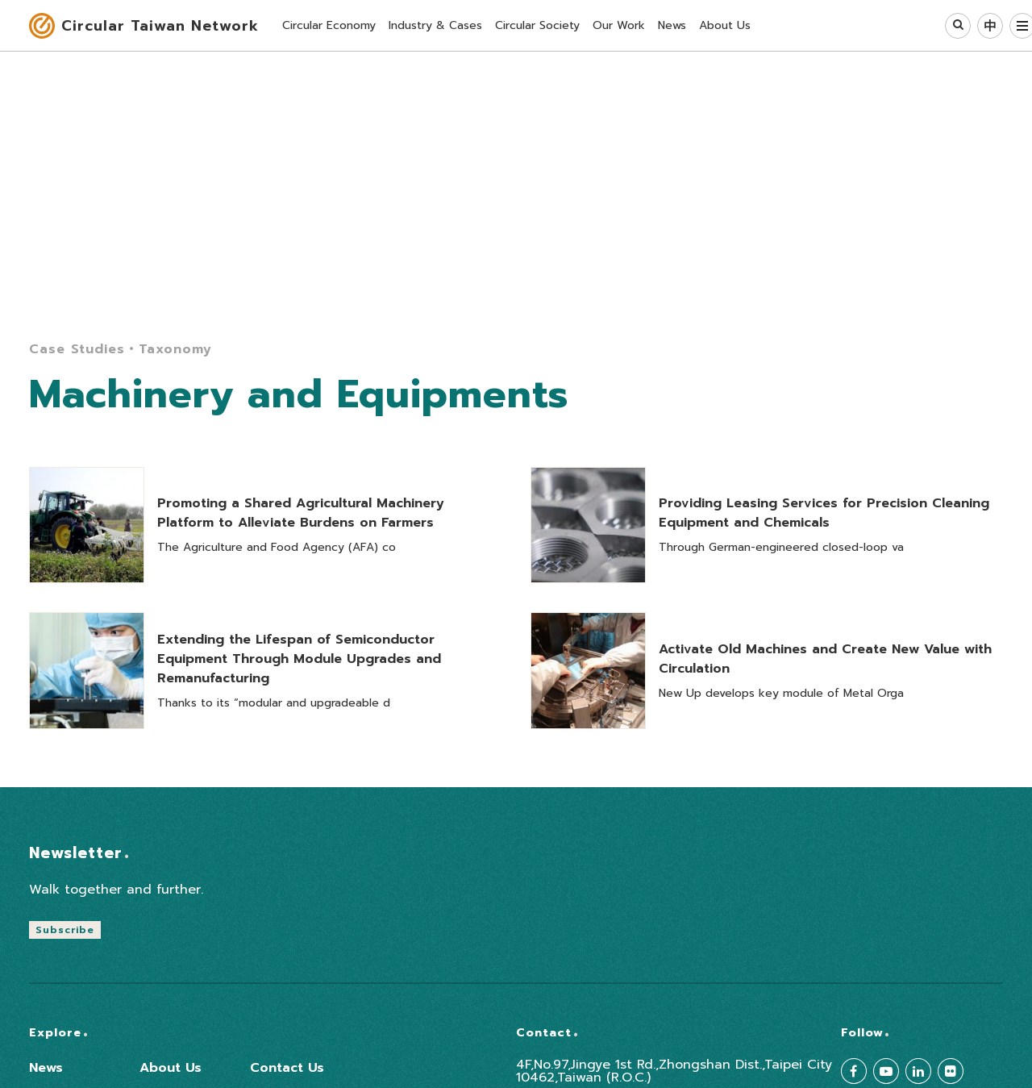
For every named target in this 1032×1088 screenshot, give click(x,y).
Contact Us (287, 1067)
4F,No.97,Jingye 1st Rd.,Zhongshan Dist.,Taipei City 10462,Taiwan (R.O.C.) (674, 1071)
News (46, 1067)
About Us (170, 1067)
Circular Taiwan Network (160, 26)
